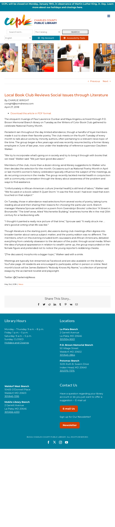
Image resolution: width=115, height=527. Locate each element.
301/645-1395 (11, 396)
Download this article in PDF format (30, 113)
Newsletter (70, 425)
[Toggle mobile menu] (109, 16)
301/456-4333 (11, 412)
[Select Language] (17, 38)
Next (105, 81)
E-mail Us (69, 408)
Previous (95, 81)
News (21, 284)
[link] (29, 352)
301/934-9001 (67, 339)
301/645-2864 (67, 355)
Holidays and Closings (16, 342)
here (79, 7)
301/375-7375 (67, 370)
